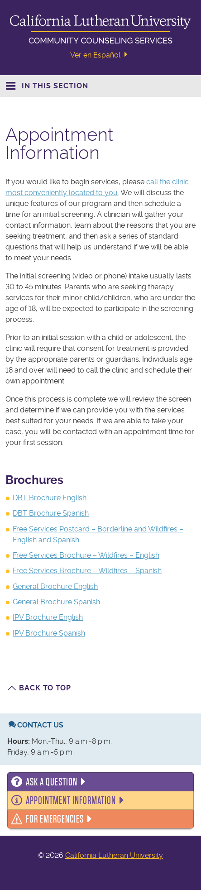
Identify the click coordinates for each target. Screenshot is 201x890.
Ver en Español (100, 55)
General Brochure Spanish (56, 602)
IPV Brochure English (48, 617)
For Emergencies (55, 819)
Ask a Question (51, 782)
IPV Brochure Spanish (49, 633)
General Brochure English (55, 586)
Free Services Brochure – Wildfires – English (86, 555)
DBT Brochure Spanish (51, 513)
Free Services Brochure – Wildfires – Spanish (87, 570)
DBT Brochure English (49, 497)
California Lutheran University (114, 855)
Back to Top (45, 688)
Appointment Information (71, 800)
